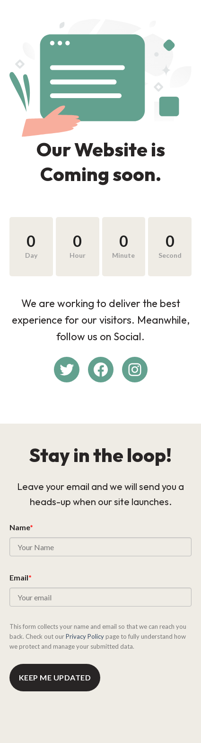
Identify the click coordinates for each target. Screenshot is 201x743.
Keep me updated (55, 677)
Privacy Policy (85, 636)
